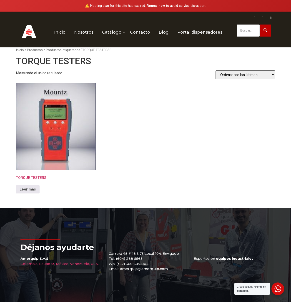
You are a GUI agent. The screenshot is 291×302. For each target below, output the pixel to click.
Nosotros (83, 32)
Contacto (140, 32)
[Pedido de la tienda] (245, 74)
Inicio (59, 32)
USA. (95, 264)
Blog (164, 32)
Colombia (29, 264)
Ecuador (46, 264)
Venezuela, (80, 264)
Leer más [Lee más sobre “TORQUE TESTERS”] (28, 189)
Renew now (156, 6)
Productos (35, 50)
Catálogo (112, 32)
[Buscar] (248, 31)
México (62, 264)
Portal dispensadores (199, 32)
